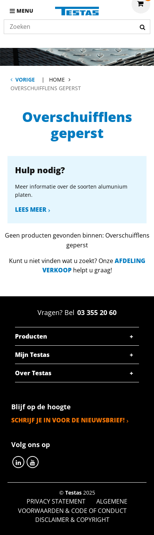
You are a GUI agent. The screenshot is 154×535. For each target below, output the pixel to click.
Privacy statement (56, 501)
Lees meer (30, 209)
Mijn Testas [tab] (32, 355)
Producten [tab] (31, 336)
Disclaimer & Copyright (72, 520)
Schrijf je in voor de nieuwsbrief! (68, 420)
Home (57, 79)
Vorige (25, 79)
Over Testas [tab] (33, 373)
